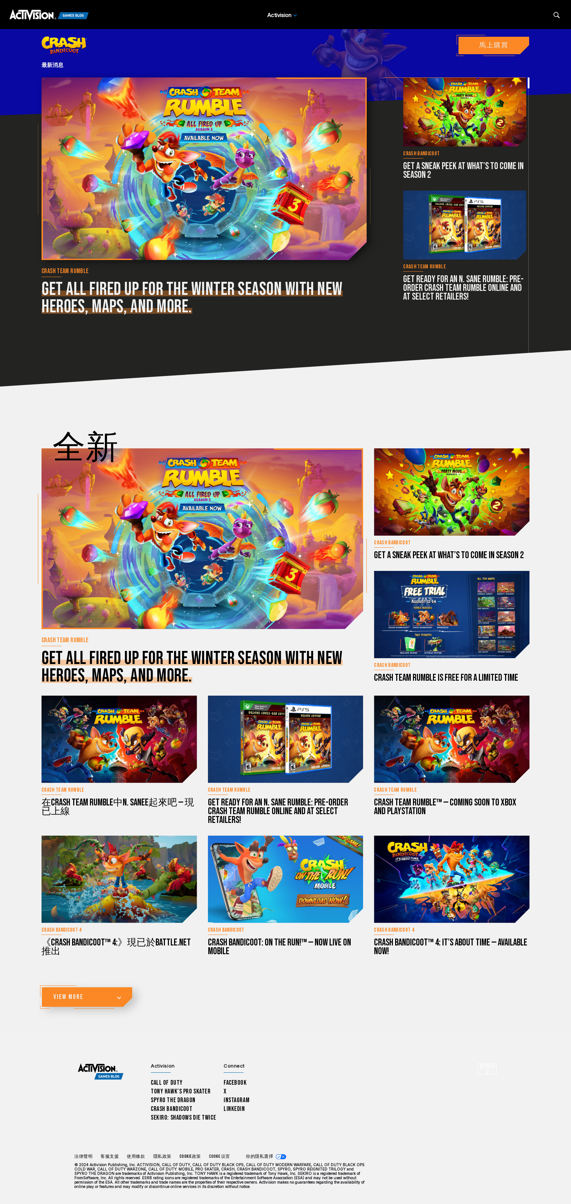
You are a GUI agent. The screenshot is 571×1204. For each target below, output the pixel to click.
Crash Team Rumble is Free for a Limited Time (446, 678)
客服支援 (110, 1156)
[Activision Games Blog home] (100, 1071)
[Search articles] (556, 15)
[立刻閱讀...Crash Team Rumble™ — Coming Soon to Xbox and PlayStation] (451, 739)
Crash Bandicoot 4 (62, 930)
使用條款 (136, 1156)
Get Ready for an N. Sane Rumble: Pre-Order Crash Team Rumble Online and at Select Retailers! (463, 288)
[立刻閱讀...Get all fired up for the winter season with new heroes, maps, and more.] (204, 168)
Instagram (236, 1100)
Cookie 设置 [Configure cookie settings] (219, 1156)
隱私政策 (162, 1156)
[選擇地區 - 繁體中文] (487, 1069)
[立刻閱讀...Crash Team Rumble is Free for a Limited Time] (451, 614)
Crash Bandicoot (421, 154)
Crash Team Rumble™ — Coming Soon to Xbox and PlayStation (445, 807)
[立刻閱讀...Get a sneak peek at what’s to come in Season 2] (464, 112)
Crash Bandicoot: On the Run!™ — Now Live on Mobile (279, 947)
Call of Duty (167, 1083)
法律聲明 (83, 1156)
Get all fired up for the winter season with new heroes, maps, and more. (192, 298)
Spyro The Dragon (173, 1100)
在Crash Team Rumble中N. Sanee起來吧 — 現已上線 (118, 807)
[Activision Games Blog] (49, 15)
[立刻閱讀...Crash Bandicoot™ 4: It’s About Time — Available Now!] (451, 879)
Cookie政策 (190, 1156)
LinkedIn (234, 1109)
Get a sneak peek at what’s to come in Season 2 (463, 171)
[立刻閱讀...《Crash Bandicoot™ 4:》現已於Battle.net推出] (119, 879)
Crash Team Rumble (65, 271)
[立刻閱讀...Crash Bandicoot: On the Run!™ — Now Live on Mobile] (285, 879)
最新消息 (52, 64)
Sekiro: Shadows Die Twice (183, 1117)
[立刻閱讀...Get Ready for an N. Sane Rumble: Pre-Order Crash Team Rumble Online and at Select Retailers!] (464, 225)
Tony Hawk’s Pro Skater (180, 1091)
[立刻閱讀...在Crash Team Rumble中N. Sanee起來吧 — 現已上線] (119, 739)
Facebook (235, 1083)
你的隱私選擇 (259, 1156)
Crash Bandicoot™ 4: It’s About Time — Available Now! (450, 947)
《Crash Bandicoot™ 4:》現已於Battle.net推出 (116, 947)
